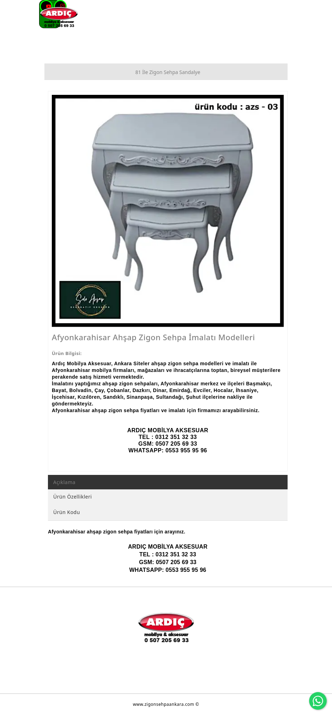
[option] (168, 211)
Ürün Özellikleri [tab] (72, 496)
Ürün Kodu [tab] (66, 512)
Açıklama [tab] (64, 482)
